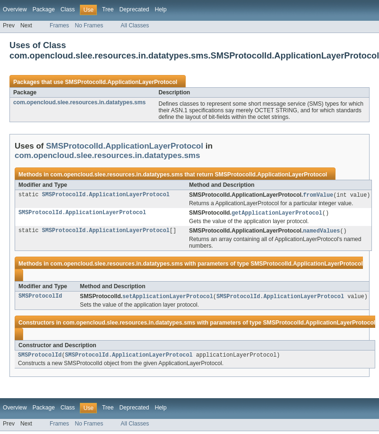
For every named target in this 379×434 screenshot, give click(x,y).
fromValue (318, 195)
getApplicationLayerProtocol (277, 213)
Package (44, 9)
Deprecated (134, 9)
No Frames (89, 25)
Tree (108, 9)
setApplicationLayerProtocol (167, 298)
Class (67, 9)
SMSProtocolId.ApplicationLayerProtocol (121, 82)
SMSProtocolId (40, 298)
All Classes (135, 25)
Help (160, 9)
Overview (15, 9)
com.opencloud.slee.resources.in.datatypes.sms (79, 102)
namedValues (321, 232)
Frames (59, 25)
